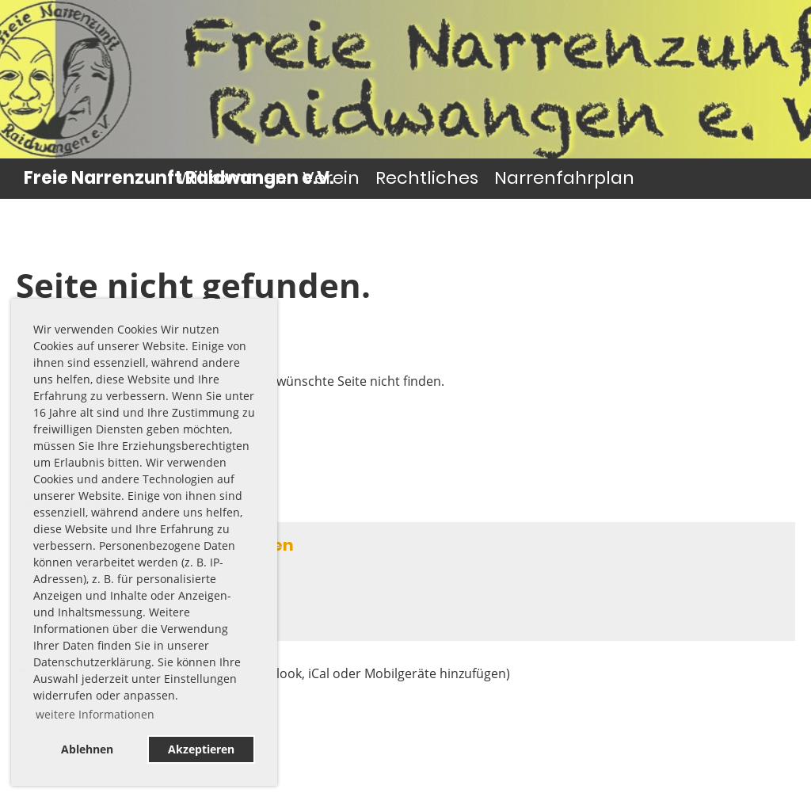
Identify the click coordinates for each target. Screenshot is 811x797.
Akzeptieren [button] (201, 749)
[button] (405, 581)
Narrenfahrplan (564, 178)
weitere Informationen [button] (95, 714)
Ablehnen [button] (87, 749)
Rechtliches (426, 178)
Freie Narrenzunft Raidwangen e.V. (178, 178)
